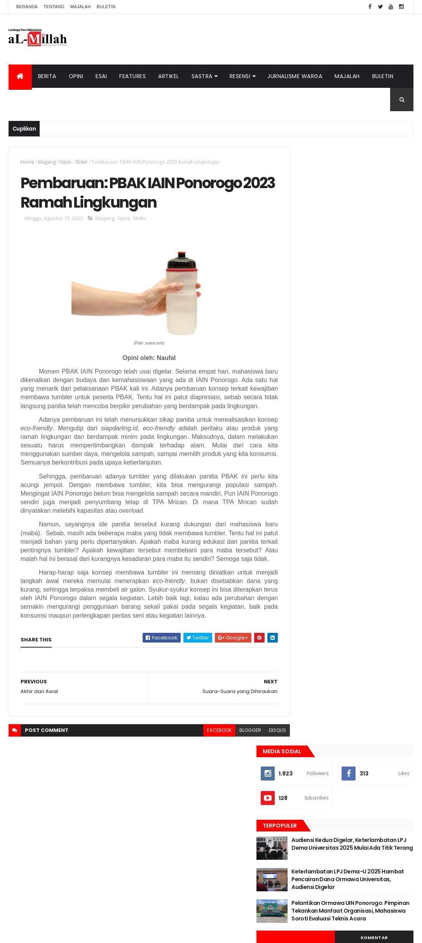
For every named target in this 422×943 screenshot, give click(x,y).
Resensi (240, 76)
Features (132, 76)
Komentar (382, 360)
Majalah (80, 6)
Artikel (168, 76)
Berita (47, 76)
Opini (76, 76)
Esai (101, 76)
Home (27, 162)
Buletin (106, 6)
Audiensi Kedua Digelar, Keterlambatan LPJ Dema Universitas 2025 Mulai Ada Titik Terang (365, 252)
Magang (47, 162)
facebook (204, 750)
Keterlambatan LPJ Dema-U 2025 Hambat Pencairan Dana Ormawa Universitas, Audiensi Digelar (367, 291)
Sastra (202, 76)
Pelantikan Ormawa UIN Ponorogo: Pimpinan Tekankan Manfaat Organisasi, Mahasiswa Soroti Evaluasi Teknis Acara (366, 330)
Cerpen (349, 401)
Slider (81, 162)
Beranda (27, 6)
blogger (235, 750)
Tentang (54, 6)
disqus (261, 750)
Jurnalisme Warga (294, 76)
